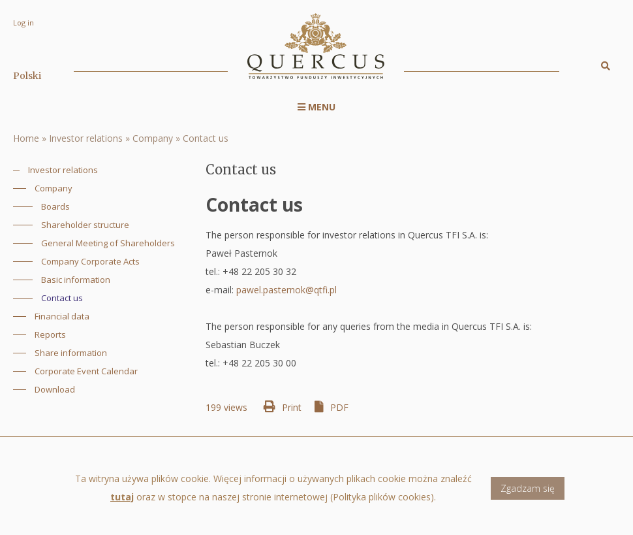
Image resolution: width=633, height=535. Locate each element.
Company (152, 138)
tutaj (122, 504)
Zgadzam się (528, 495)
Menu (316, 107)
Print (291, 407)
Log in (23, 22)
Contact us (205, 138)
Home (26, 138)
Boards (55, 206)
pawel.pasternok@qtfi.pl (286, 290)
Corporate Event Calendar (86, 371)
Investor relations (86, 138)
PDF (339, 407)
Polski (27, 76)
